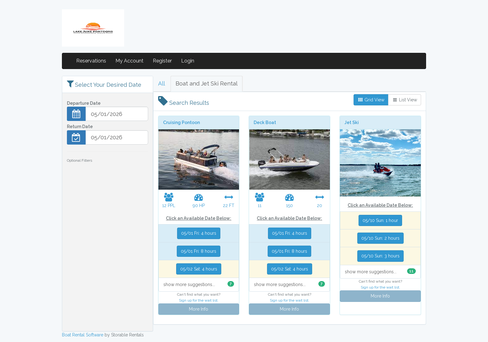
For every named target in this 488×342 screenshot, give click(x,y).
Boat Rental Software (82, 334)
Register (162, 61)
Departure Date (84, 103)
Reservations (91, 61)
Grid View (371, 99)
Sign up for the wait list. (198, 300)
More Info (198, 309)
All (161, 83)
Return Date (80, 126)
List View (404, 99)
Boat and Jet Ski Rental (206, 83)
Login (187, 61)
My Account (129, 61)
